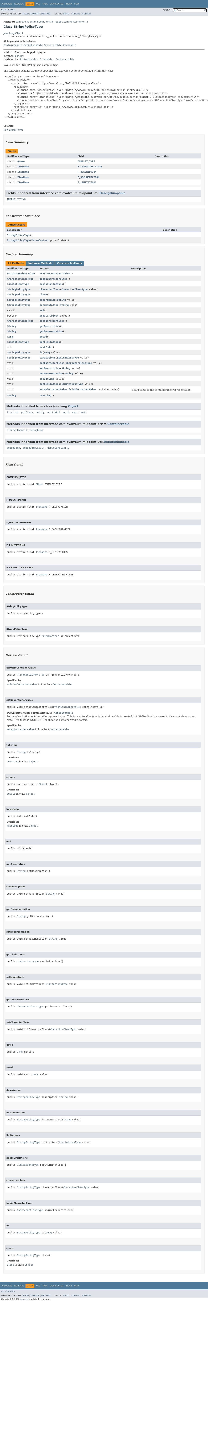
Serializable (53, 45)
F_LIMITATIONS (86, 182)
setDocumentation (51, 373)
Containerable (12, 45)
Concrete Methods (69, 263)
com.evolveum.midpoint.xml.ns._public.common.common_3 (51, 21)
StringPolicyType (18, 235)
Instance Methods (40, 263)
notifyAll (53, 412)
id (41, 352)
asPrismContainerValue (55, 273)
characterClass (50, 289)
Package (19, 4)
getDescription (50, 326)
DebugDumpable (33, 45)
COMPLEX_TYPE (86, 161)
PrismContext (40, 240)
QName (21, 161)
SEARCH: (167, 10)
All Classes (8, 9)
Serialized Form (13, 130)
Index (69, 4)
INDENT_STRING (16, 199)
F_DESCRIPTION (86, 171)
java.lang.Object (13, 33)
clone (43, 294)
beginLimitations (51, 284)
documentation (49, 305)
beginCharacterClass (53, 278)
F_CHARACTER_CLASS (89, 166)
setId (43, 378)
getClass (27, 412)
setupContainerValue (53, 389)
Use (38, 4)
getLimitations (50, 342)
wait (66, 412)
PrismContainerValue (21, 273)
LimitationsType (18, 284)
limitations (48, 357)
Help (76, 4)
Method (45, 14)
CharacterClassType (20, 278)
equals (44, 315)
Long (10, 336)
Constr (35, 14)
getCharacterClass (52, 320)
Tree (45, 4)
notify (40, 412)
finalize (12, 412)
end (42, 310)
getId (43, 336)
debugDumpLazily (33, 447)
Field (26, 14)
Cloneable (69, 45)
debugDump (36, 430)
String (61, 299)
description (48, 299)
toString (45, 395)
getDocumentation (51, 331)
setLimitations (50, 384)
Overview (6, 4)
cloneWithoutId (17, 430)
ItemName (23, 166)
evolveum (25, 1299)
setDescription (50, 368)
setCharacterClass (52, 363)
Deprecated (57, 4)
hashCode (45, 347)
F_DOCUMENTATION (88, 177)
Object (19, 56)
